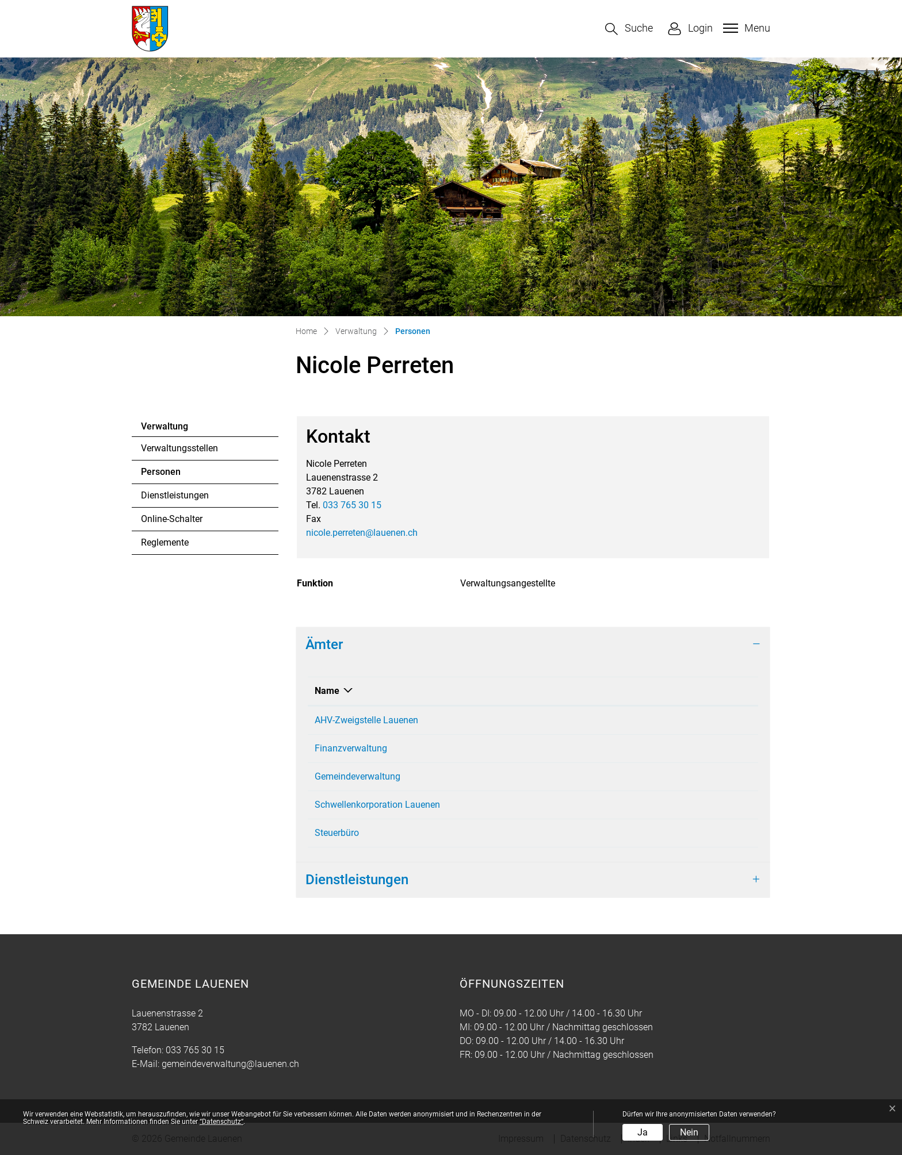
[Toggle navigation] (745, 28)
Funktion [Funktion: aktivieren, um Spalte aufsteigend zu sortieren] (639, 690)
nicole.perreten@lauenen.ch (362, 532)
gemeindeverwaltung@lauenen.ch (230, 1063)
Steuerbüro (337, 832)
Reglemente (165, 542)
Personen (172, 475)
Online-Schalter (171, 518)
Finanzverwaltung (351, 748)
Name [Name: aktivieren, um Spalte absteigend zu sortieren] (327, 690)
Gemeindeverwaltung (357, 776)
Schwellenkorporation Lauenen (377, 804)
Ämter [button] (324, 644)
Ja (642, 1132)
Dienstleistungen (175, 495)
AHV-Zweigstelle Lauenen (366, 720)
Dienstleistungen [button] (356, 880)
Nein (689, 1132)
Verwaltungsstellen (179, 448)
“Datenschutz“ (221, 1122)
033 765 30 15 (352, 505)
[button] (629, 29)
